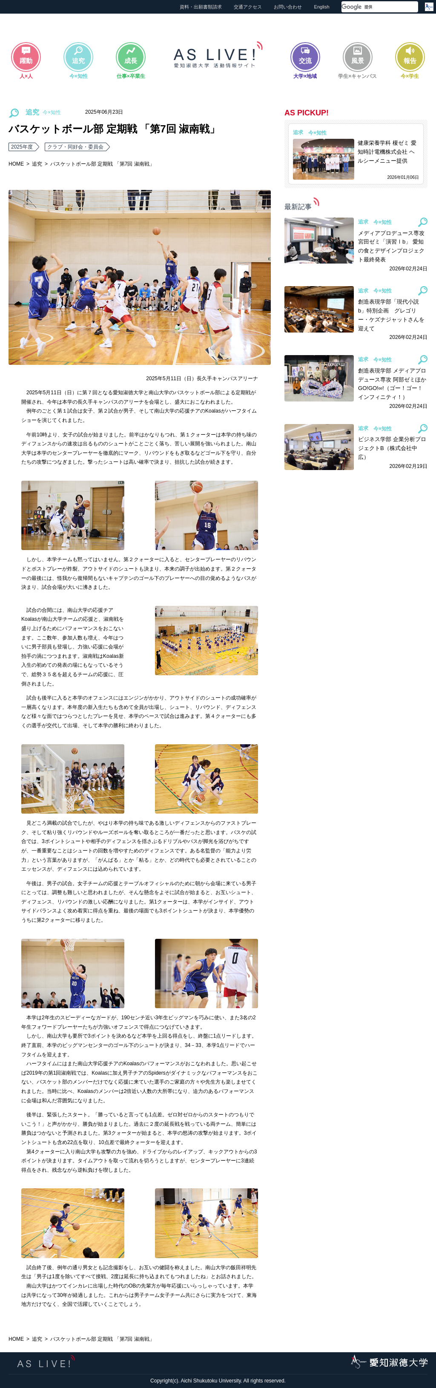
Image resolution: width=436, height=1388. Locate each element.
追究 (37, 164)
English (322, 6)
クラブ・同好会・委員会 (75, 147)
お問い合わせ (288, 6)
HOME (16, 164)
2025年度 (22, 147)
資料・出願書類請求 (201, 6)
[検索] (369, 7)
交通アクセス (248, 6)
